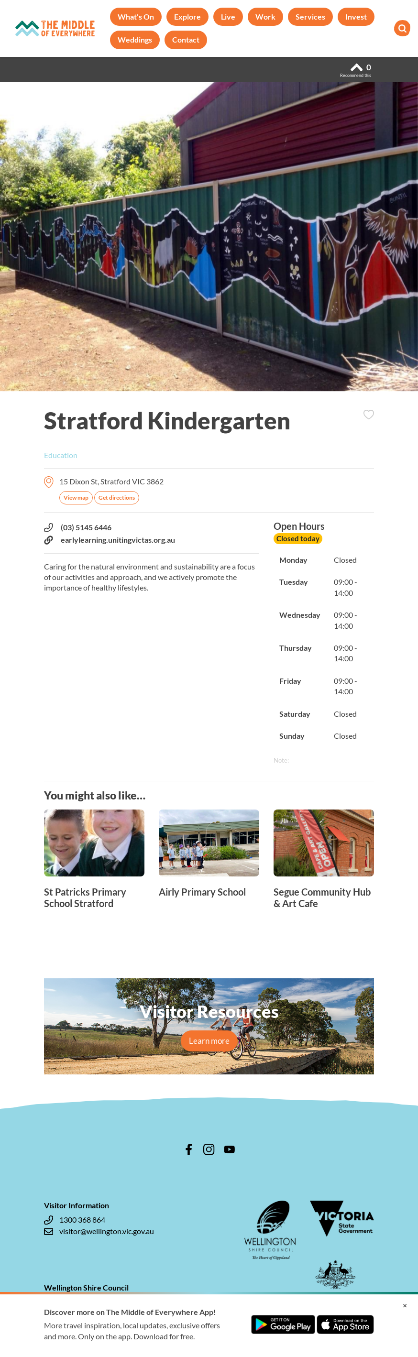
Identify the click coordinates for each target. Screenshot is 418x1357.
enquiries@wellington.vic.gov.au (104, 1313)
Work (265, 16)
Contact (185, 39)
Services (310, 16)
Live (228, 16)
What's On (136, 16)
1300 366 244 (74, 1302)
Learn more (209, 1041)
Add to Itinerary (368, 414)
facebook (189, 1149)
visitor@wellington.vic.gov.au (99, 1231)
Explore (187, 16)
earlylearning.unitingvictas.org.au (109, 540)
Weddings (135, 39)
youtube (229, 1149)
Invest (356, 16)
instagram (209, 1149)
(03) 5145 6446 (77, 527)
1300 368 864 (74, 1220)
